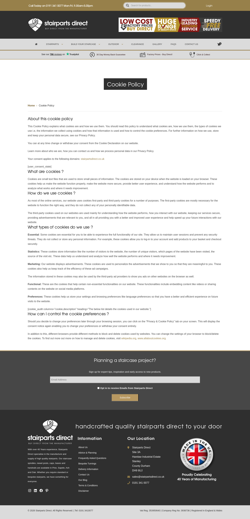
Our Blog (82, 480)
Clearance (137, 44)
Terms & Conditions (88, 485)
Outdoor (113, 44)
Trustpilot (60, 52)
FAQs (173, 44)
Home (31, 105)
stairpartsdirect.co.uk (92, 159)
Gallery (157, 44)
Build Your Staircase (83, 44)
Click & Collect (203, 54)
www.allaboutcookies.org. (152, 338)
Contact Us (191, 44)
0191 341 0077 (54, 6)
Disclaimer (83, 491)
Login (209, 5)
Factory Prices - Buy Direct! (159, 54)
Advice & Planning (87, 452)
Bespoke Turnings (87, 463)
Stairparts (52, 44)
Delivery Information (88, 469)
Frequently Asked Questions (92, 458)
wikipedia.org (128, 338)
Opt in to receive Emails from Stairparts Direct (126, 388)
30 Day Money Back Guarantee (110, 54)
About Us (83, 447)
